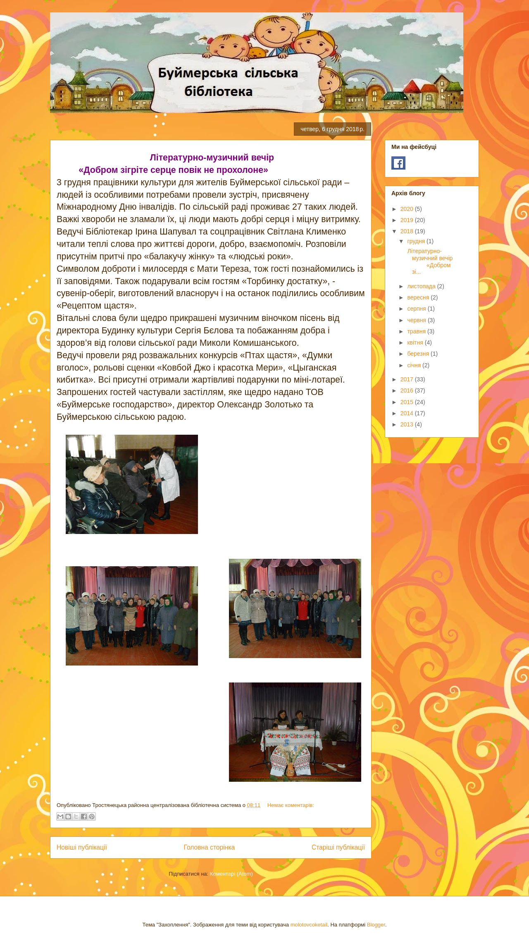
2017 (407, 379)
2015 (407, 402)
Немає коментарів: (290, 805)
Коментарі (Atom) (231, 874)
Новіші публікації (82, 847)
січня (414, 365)
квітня (415, 342)
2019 (407, 220)
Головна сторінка (209, 847)
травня (417, 331)
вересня (419, 297)
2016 (407, 390)
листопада (422, 286)
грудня (417, 241)
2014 (407, 413)
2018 (407, 231)
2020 (407, 209)
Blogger (376, 925)
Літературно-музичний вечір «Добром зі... (429, 261)
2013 (407, 424)
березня (419, 353)
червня (417, 320)
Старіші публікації (338, 847)
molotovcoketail (309, 925)
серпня (417, 308)
